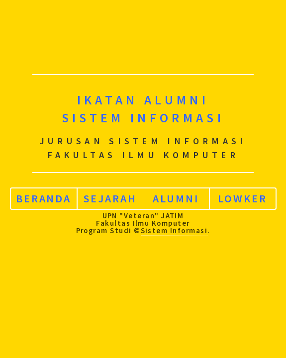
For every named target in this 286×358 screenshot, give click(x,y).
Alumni (176, 197)
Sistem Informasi (174, 228)
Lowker (242, 197)
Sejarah (110, 197)
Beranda (44, 197)
